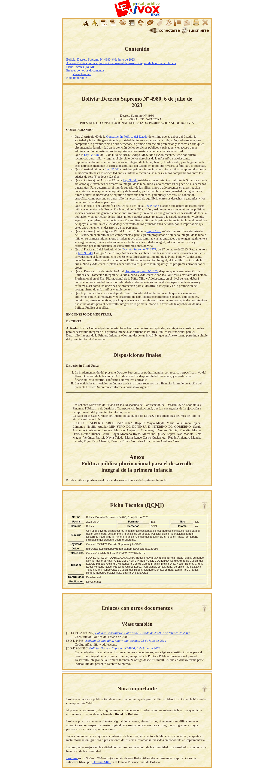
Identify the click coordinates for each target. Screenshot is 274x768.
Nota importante (76, 77)
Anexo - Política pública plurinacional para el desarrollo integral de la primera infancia (121, 63)
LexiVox (72, 758)
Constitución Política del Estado (126, 136)
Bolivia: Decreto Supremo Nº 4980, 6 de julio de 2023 (100, 59)
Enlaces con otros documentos (85, 70)
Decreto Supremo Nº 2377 (139, 249)
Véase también (82, 74)
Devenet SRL (101, 762)
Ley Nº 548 (91, 154)
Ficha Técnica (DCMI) (80, 66)
